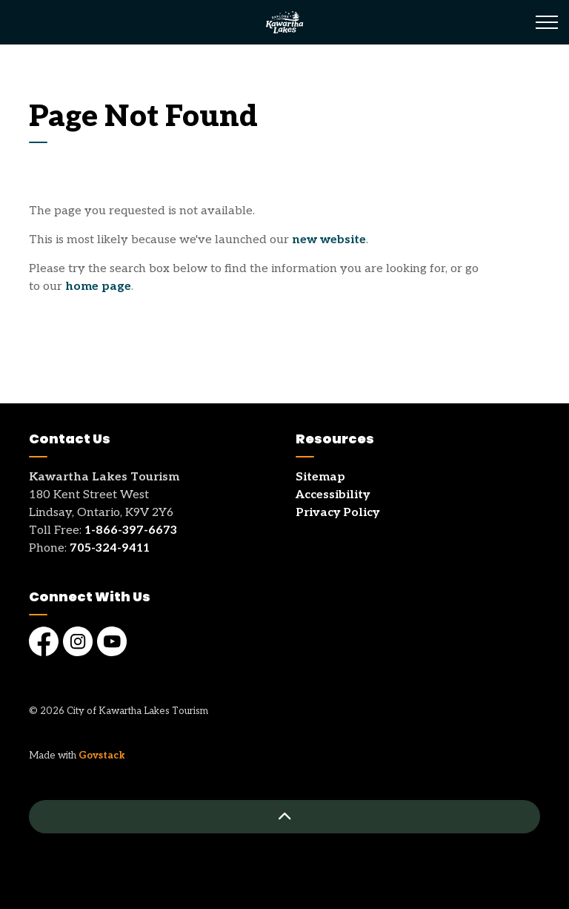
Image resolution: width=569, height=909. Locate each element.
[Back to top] (284, 816)
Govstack (102, 755)
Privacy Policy (337, 513)
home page (98, 287)
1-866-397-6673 (130, 530)
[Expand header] (547, 22)
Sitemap (320, 477)
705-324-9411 (110, 548)
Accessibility (333, 495)
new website (329, 240)
